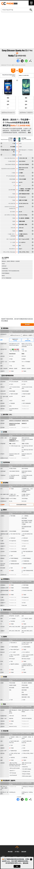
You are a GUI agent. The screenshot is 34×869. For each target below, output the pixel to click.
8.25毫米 (26, 172)
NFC (26, 245)
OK (17, 866)
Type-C (26, 248)
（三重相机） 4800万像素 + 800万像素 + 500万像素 (26, 189)
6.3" (26, 185)
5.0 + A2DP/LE (26, 242)
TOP (17, 848)
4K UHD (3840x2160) (26, 203)
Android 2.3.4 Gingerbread (15, 420)
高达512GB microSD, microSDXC (26, 168)
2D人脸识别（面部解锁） (26, 218)
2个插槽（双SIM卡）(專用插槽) (26, 234)
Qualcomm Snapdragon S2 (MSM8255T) (13, 439)
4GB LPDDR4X (26, 161)
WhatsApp (26, 61)
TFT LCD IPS (26, 176)
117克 (8, 143)
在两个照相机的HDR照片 (26, 193)
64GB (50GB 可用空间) (26, 164)
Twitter (22, 61)
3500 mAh (26, 227)
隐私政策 (24, 851)
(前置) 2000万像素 (26, 200)
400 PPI (26, 182)
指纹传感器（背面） (26, 224)
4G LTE (26, 211)
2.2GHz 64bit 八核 (26, 158)
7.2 (27, 340)
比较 (8, 101)
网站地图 (10, 851)
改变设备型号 (3, 334)
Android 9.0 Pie (25, 420)
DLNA (8, 154)
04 (13, 70)
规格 (8, 98)
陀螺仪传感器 (26, 221)
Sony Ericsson (12, 353)
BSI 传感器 (8, 146)
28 (21, 70)
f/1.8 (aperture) (26, 197)
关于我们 (17, 851)
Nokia (23, 353)
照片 (8, 108)
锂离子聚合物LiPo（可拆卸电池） (8, 150)
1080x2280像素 (26, 179)
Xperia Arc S (15, 340)
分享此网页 (30, 61)
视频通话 (26, 231)
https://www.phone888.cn (10, 3)
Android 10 (26, 206)
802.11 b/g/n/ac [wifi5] (26, 239)
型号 (8, 104)
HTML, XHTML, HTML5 (26, 252)
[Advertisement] (17, 30)
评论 (29, 132)
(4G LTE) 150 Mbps (26, 214)
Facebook (18, 61)
